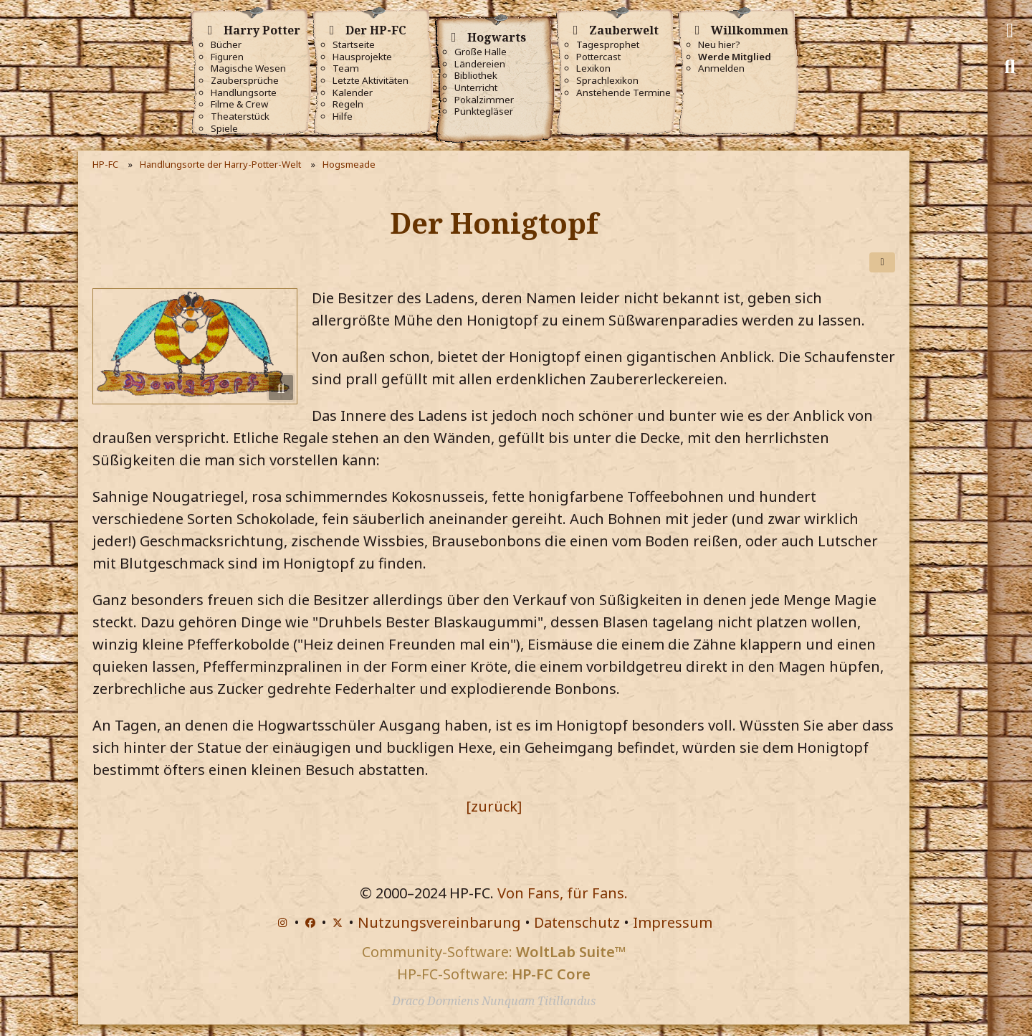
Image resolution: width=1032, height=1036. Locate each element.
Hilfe (343, 116)
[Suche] (1009, 67)
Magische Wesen (248, 68)
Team (346, 68)
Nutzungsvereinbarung (439, 922)
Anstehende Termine (623, 93)
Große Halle (480, 52)
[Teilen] (882, 262)
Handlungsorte (244, 93)
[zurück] (494, 806)
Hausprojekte (362, 57)
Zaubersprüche (245, 81)
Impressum (672, 922)
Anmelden (721, 68)
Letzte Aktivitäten (370, 81)
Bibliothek (475, 76)
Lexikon (593, 68)
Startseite (354, 45)
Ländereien (479, 64)
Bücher (226, 45)
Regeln (348, 104)
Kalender (353, 93)
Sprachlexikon (607, 81)
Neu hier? (719, 45)
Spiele (224, 129)
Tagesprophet (607, 45)
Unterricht (475, 88)
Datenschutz (577, 922)
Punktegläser (483, 111)
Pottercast (598, 57)
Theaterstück (240, 116)
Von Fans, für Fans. (562, 893)
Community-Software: (494, 951)
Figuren (227, 57)
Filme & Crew (239, 104)
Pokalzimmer (484, 100)
